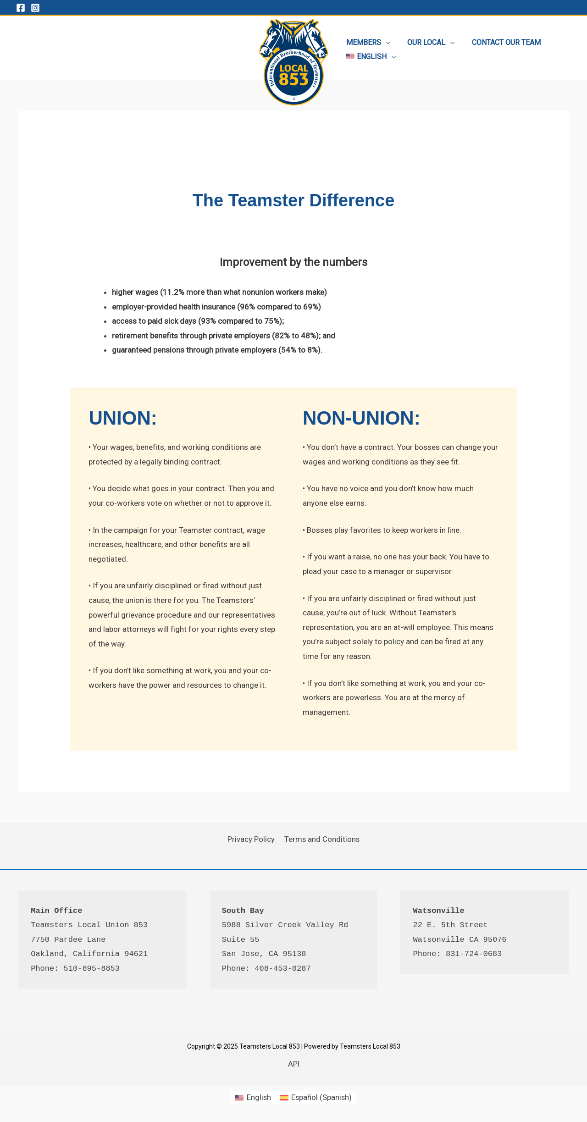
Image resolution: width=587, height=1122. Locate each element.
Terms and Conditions (321, 839)
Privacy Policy (251, 839)
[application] (384, 40)
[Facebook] (20, 7)
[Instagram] (35, 7)
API (293, 1063)
